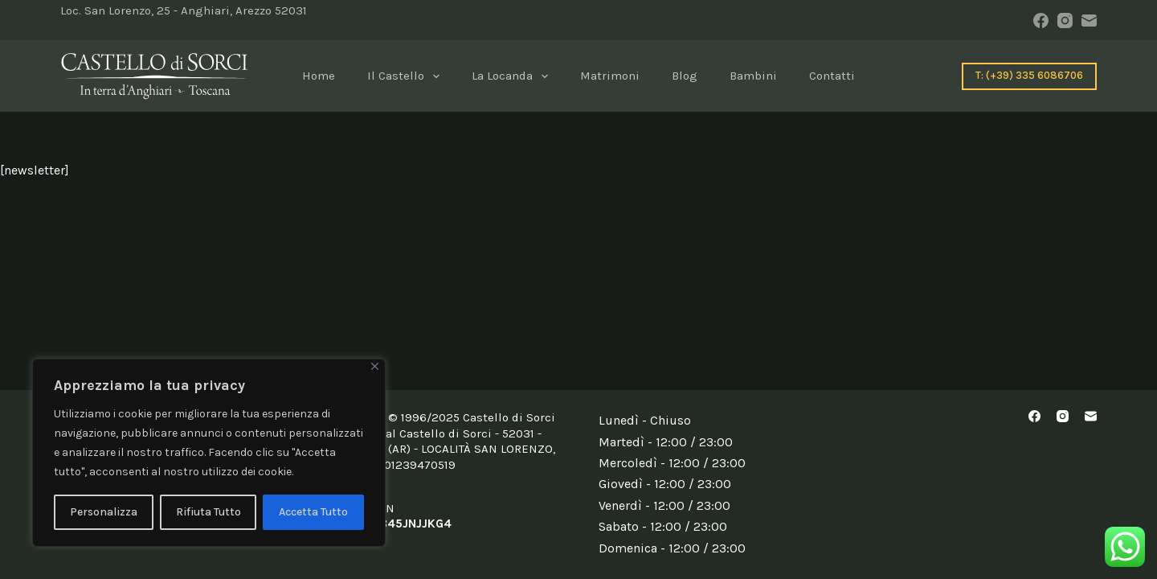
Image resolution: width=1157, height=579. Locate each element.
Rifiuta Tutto (208, 512)
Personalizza (103, 512)
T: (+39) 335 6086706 (1029, 75)
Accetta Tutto (313, 512)
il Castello (406, 76)
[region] (209, 453)
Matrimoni (610, 75)
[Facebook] (1041, 20)
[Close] (374, 366)
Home (318, 75)
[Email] (1089, 20)
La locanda (513, 76)
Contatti (832, 75)
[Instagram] (1065, 20)
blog (684, 75)
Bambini (753, 75)
